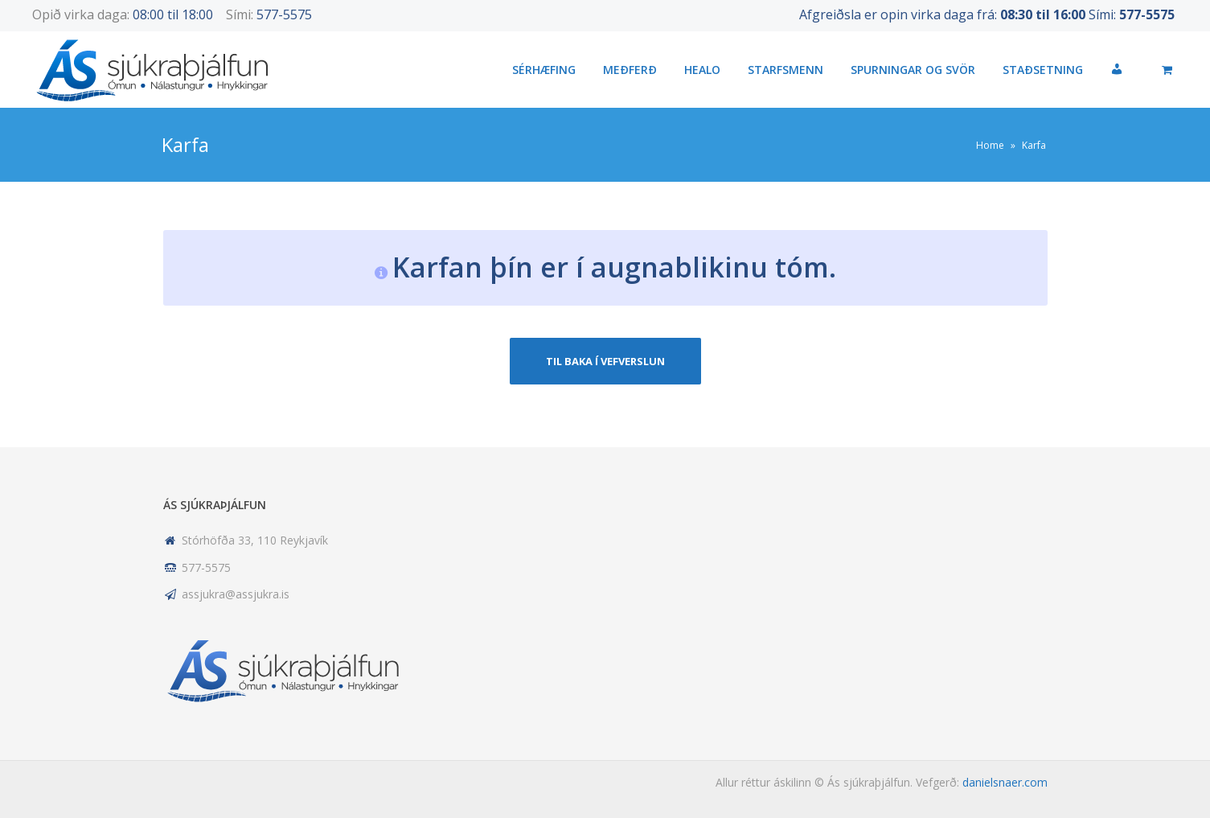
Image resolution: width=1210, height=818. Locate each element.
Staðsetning (1043, 69)
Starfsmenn (785, 69)
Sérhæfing (544, 69)
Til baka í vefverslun (605, 361)
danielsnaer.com (1005, 782)
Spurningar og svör (913, 69)
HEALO (702, 69)
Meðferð (630, 69)
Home (990, 145)
